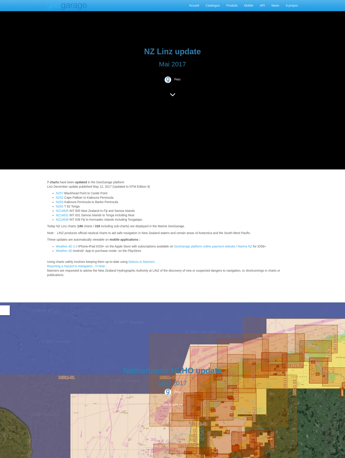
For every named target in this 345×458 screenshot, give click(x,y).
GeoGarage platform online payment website (204, 246)
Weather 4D (64, 251)
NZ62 (59, 197)
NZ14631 (62, 215)
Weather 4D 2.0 (67, 246)
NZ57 (59, 193)
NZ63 (59, 202)
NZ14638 (62, 219)
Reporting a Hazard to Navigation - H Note (76, 266)
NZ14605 (62, 211)
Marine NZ (245, 246)
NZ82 (59, 206)
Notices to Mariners (141, 262)
